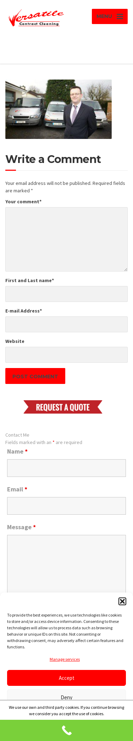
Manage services (65, 659)
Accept (66, 678)
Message (21, 527)
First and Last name (29, 280)
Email (17, 489)
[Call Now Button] (66, 730)
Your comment (23, 201)
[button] (122, 601)
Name (17, 451)
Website (14, 341)
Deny (66, 697)
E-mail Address (23, 311)
